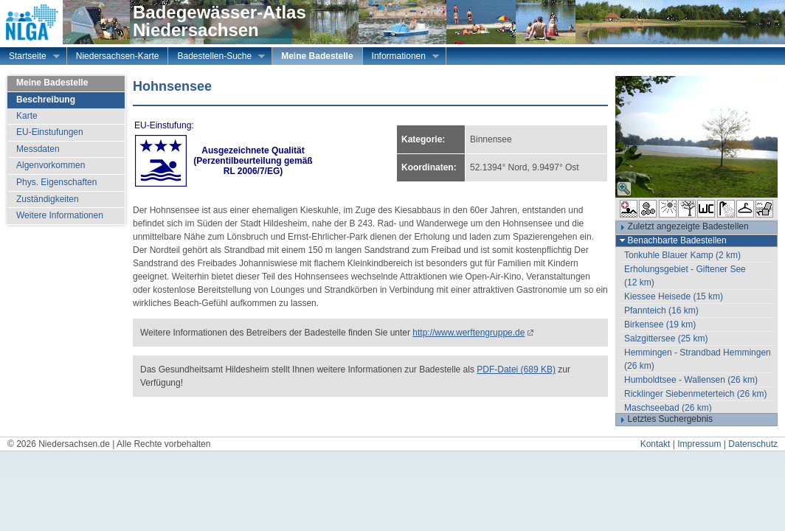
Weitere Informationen (59, 215)
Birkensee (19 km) (660, 324)
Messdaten (38, 149)
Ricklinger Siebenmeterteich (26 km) (695, 394)
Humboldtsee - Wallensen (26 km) (691, 380)
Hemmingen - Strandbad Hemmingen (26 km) (697, 359)
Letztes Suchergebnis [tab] (664, 420)
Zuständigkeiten (47, 199)
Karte (27, 116)
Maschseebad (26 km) (668, 408)
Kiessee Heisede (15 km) (673, 296)
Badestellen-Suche (216, 57)
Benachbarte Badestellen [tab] (671, 240)
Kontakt (655, 444)
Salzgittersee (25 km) (666, 338)
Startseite (30, 57)
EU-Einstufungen (49, 132)
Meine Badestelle (317, 56)
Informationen (401, 57)
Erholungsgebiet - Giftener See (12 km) (685, 276)
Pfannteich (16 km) (661, 310)
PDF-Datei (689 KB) (516, 369)
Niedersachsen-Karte (117, 56)
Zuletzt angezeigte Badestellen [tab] (682, 227)
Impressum (699, 444)
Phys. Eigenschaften (56, 182)
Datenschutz (753, 444)
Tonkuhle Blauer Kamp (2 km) (682, 255)
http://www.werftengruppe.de (468, 332)
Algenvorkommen (50, 165)
